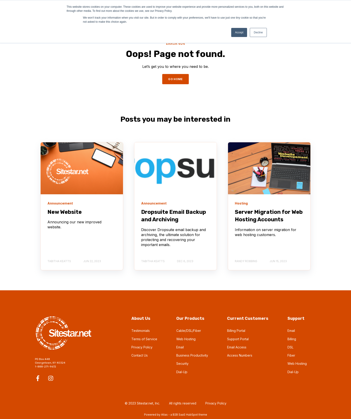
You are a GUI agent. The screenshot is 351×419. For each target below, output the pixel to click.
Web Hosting (186, 339)
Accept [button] (239, 32)
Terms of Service (144, 339)
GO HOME (175, 79)
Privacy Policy (141, 347)
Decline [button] (258, 32)
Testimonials (140, 331)
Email (180, 347)
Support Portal (238, 339)
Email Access (236, 347)
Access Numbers (239, 355)
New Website (64, 212)
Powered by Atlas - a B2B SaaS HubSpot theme (175, 414)
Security (182, 363)
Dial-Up (181, 372)
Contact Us (139, 355)
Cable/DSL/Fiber (188, 331)
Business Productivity (192, 355)
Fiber (291, 355)
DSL (290, 347)
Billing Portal (236, 331)
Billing (291, 339)
